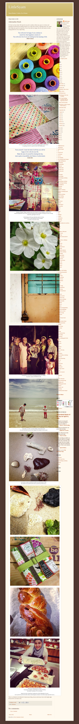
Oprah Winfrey (63, 447)
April (60, 119)
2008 (59, 135)
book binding (60, 176)
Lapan (59, 283)
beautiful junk (60, 167)
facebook (60, 457)
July (60, 113)
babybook (60, 166)
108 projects (60, 147)
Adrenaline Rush (62, 107)
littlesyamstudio (61, 300)
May (60, 117)
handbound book (61, 246)
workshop (60, 388)
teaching (59, 365)
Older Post (49, 714)
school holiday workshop (63, 355)
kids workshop (61, 277)
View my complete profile (62, 58)
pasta (59, 329)
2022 (59, 66)
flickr (59, 464)
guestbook (60, 245)
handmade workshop (62, 251)
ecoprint (59, 216)
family (59, 226)
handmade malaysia (62, 250)
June (60, 115)
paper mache (60, 326)
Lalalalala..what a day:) (64, 89)
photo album (60, 334)
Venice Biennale (61, 378)
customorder (60, 206)
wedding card (60, 382)
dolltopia (59, 214)
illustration (60, 263)
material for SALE (61, 311)
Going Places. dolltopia (62, 240)
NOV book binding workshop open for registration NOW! (63, 99)
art (58, 150)
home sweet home (61, 260)
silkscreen (60, 356)
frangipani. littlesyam (62, 231)
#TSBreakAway (62, 93)
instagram (60, 267)
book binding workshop (62, 177)
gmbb (59, 238)
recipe (59, 351)
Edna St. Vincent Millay (65, 425)
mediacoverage (61, 312)
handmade (60, 248)
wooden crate (60, 387)
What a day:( (61, 91)
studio (59, 361)
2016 (59, 76)
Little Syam (67, 21)
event (59, 224)
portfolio (59, 343)
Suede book (60, 363)
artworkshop (60, 162)
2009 (59, 133)
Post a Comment (13, 711)
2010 (59, 131)
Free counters (59, 408)
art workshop (60, 157)
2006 (59, 139)
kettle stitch (60, 275)
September (61, 110)
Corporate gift (60, 197)
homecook (60, 262)
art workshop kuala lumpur (63, 159)
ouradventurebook (61, 322)
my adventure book (62, 317)
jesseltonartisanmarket (62, 272)
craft (59, 199)
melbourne (60, 314)
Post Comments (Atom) (19, 717)
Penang (59, 331)
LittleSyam (17, 7)
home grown (60, 258)
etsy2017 (59, 221)
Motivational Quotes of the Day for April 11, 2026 (63, 416)
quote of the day (61, 350)
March (60, 121)
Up (58, 377)
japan (59, 268)
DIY (59, 212)
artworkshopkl (61, 164)
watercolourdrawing (62, 380)
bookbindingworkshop (62, 182)
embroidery (60, 218)
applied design (61, 149)
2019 (59, 70)
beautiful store (61, 169)
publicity (59, 346)
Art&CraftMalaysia (62, 161)
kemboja (59, 273)
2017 (59, 74)
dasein (59, 207)
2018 (59, 72)
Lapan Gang (60, 285)
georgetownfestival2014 (63, 236)
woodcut (59, 385)
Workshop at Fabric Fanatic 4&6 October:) (64, 105)
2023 (59, 64)
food (59, 229)
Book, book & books (63, 102)
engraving (60, 219)
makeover (60, 304)
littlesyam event (61, 297)
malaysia (59, 305)
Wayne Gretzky (63, 435)
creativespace (60, 204)
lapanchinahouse (61, 287)
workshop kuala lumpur (62, 390)
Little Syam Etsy (61, 459)
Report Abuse (60, 394)
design (59, 211)
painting (59, 324)
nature (59, 319)
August (60, 112)
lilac (59, 292)
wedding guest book (62, 383)
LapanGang (60, 289)
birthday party (60, 171)
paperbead (60, 328)
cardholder (60, 186)
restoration (60, 353)
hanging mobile (61, 255)
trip (58, 373)
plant (59, 339)
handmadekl (60, 253)
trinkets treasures (61, 371)
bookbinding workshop (62, 181)
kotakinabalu (60, 280)
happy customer (61, 256)
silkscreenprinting (61, 358)
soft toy (59, 360)
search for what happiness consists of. (30, 35)
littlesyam (14, 704)
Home (30, 714)
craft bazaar (60, 201)
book (59, 172)
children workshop (61, 189)
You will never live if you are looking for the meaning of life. (30, 37)
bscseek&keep (61, 184)
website (59, 462)
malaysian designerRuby (63, 307)
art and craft (60, 152)
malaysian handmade (62, 309)
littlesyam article (61, 295)
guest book (60, 243)
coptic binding (61, 196)
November (61, 85)
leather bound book (62, 290)
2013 (59, 82)
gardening (60, 234)
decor (59, 209)
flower (59, 228)
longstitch (60, 302)
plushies (59, 341)
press (59, 344)
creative (59, 202)
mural (59, 316)
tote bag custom (61, 368)
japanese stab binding (62, 270)
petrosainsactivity (61, 333)
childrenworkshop (61, 194)
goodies (59, 241)
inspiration (60, 265)
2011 (59, 129)
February (61, 123)
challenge (60, 188)
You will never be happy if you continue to (30, 33)
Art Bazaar (60, 154)
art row (59, 155)
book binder (60, 174)
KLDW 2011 (60, 278)
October (61, 87)
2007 (59, 137)
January (61, 125)
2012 (59, 128)
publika (59, 348)
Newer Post (11, 714)
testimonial (60, 366)
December (61, 83)
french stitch (60, 233)
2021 (59, 68)
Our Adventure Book (62, 321)
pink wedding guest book (63, 338)
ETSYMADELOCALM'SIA (63, 223)
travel (59, 370)
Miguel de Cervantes (64, 430)
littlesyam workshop (62, 299)
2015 (59, 78)
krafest (59, 282)
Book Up (59, 179)
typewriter (60, 375)
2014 (59, 80)
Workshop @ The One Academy (63, 96)
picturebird (60, 336)
